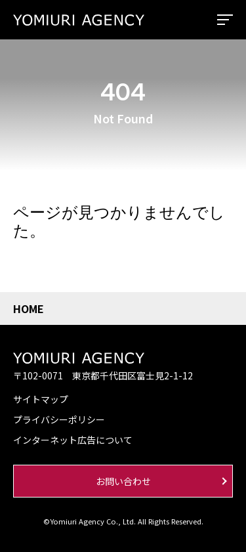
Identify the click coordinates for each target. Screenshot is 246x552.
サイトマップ (40, 399)
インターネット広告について (73, 439)
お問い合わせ (123, 481)
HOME (28, 308)
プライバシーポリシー (59, 419)
